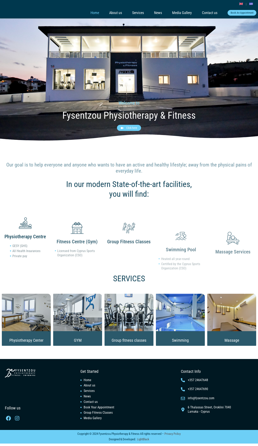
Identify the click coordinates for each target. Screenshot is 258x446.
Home (89, 13)
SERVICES (129, 271)
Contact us (204, 13)
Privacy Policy (172, 436)
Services (132, 13)
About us (110, 13)
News (153, 13)
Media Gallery (176, 13)
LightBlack (143, 442)
